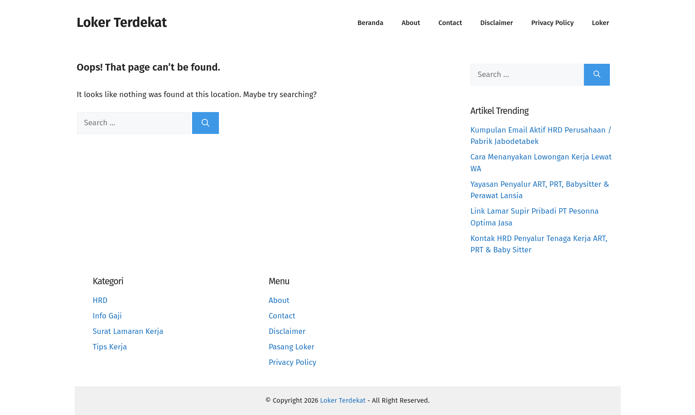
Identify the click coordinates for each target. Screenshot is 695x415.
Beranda (371, 23)
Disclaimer (496, 23)
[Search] (205, 123)
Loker (600, 23)
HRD (100, 300)
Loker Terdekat (122, 23)
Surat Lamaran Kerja (128, 331)
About (410, 23)
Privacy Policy (552, 23)
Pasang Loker (292, 347)
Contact (450, 23)
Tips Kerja (110, 347)
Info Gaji (107, 316)
